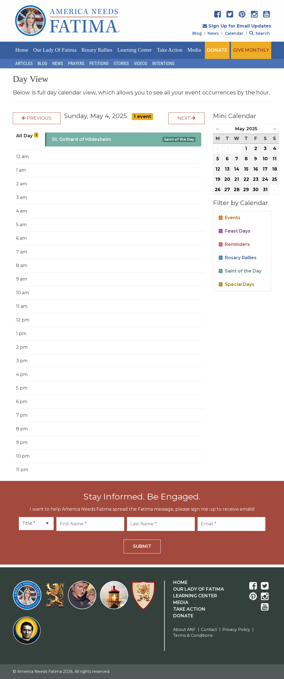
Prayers (76, 63)
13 (227, 169)
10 (265, 158)
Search (259, 33)
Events (229, 217)
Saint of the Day (179, 139)
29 (246, 189)
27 (227, 189)
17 (265, 169)
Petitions (99, 63)
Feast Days (234, 231)
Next (186, 118)
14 (236, 169)
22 (246, 179)
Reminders (234, 244)
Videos (140, 63)
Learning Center (134, 50)
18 (274, 169)
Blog (197, 33)
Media (194, 50)
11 (274, 158)
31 (265, 189)
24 (265, 179)
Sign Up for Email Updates (237, 26)
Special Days (236, 284)
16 (255, 169)
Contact (209, 629)
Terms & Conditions (193, 635)
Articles (24, 63)
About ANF (184, 629)
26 (218, 189)
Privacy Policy (236, 629)
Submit (142, 546)
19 (217, 179)
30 (255, 189)
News (213, 33)
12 (217, 169)
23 (255, 179)
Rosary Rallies (96, 50)
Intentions (163, 63)
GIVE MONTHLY (251, 50)
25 (274, 179)
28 (237, 189)
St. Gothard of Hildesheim (81, 139)
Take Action (169, 50)
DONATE (217, 50)
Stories (121, 63)
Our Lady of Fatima (54, 50)
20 (227, 179)
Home (21, 50)
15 (246, 169)
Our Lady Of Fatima (198, 589)
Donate (183, 615)
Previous (36, 118)
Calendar (234, 33)
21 (236, 179)
